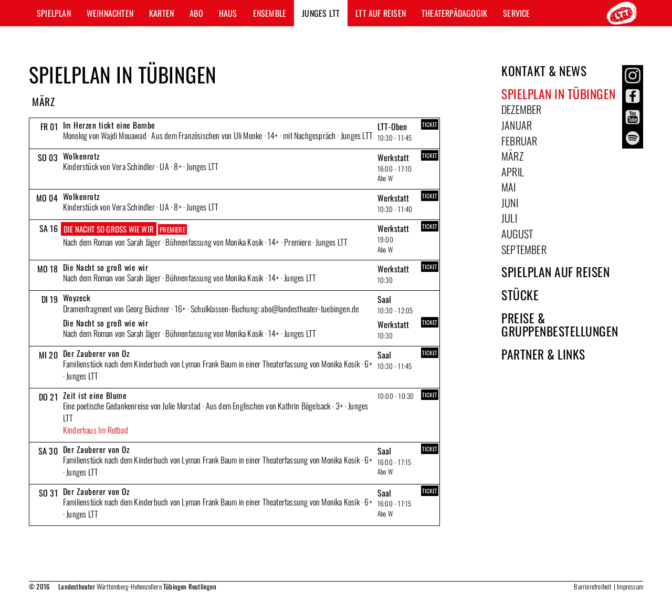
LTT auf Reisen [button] (380, 13)
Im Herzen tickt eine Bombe (109, 125)
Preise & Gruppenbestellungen (559, 325)
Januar (516, 125)
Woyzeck (77, 297)
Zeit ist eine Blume (95, 395)
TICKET (429, 124)
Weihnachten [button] (110, 13)
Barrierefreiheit (593, 586)
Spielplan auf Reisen (555, 271)
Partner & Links (543, 354)
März (512, 156)
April (512, 172)
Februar (519, 141)
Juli (509, 218)
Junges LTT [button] (321, 13)
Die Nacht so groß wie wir (109, 229)
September (524, 249)
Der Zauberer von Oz (96, 353)
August (517, 233)
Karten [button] (161, 13)
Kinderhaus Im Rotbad (95, 430)
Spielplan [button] (54, 13)
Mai (508, 187)
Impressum (630, 586)
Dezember (521, 109)
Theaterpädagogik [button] (454, 13)
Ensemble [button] (270, 13)
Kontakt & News (543, 70)
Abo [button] (196, 13)
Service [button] (516, 13)
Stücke (520, 295)
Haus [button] (228, 13)
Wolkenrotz (81, 156)
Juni (509, 202)
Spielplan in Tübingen (558, 94)
